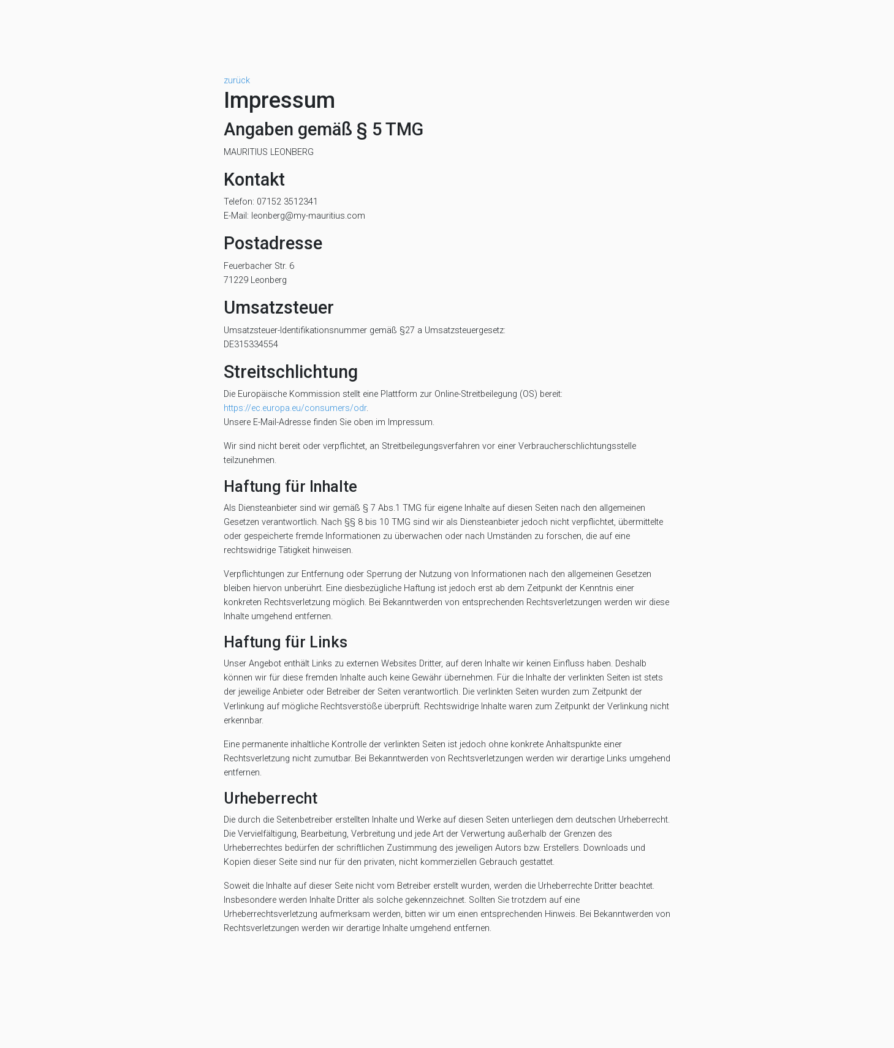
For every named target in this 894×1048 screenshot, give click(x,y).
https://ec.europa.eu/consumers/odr (295, 408)
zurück (237, 80)
